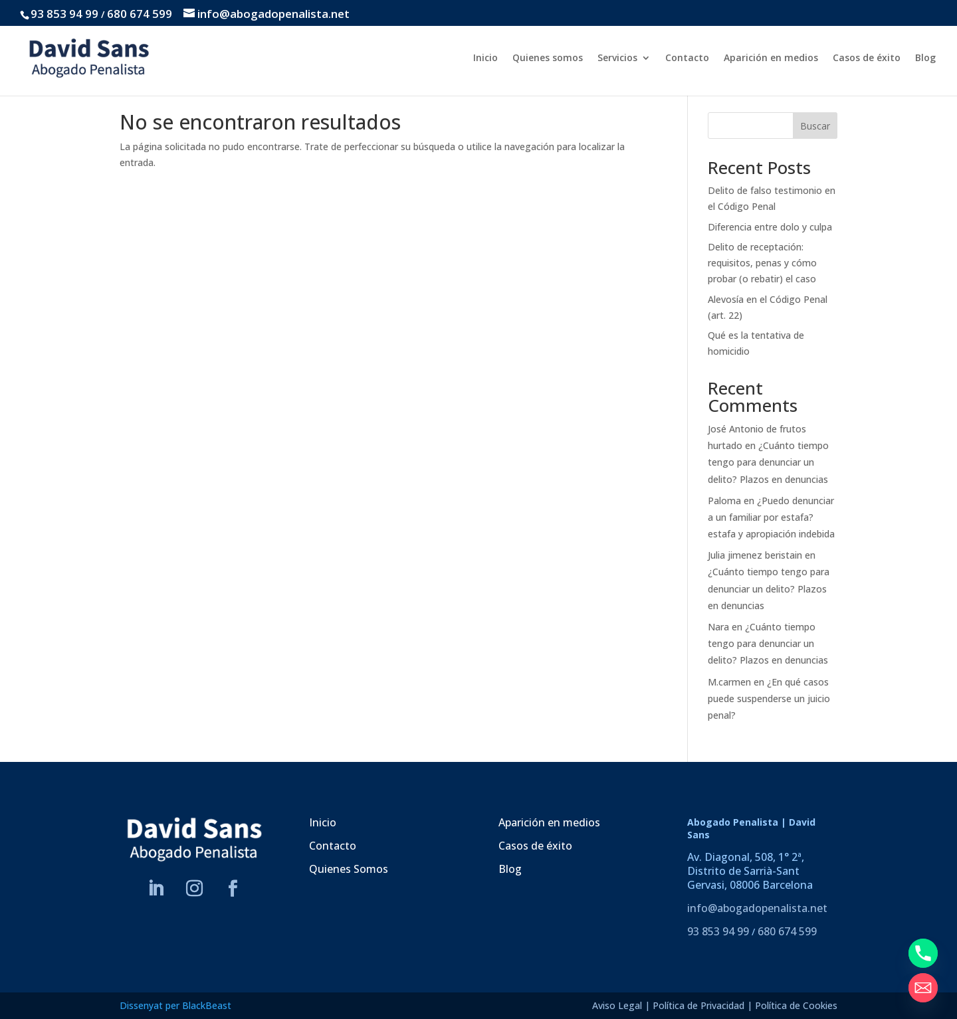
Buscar (815, 126)
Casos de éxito (867, 58)
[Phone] (923, 953)
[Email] (923, 987)
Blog (925, 58)
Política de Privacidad (698, 1005)
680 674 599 (139, 13)
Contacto (687, 58)
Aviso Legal (617, 1005)
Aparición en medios (771, 58)
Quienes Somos (348, 869)
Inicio (485, 58)
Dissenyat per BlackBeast (175, 1005)
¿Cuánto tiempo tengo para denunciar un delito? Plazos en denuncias (768, 462)
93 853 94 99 (64, 13)
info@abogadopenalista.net (757, 908)
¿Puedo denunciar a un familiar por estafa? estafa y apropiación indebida (771, 517)
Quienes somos (547, 58)
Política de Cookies (796, 1005)
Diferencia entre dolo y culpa (770, 227)
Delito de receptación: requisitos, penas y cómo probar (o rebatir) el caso (762, 262)
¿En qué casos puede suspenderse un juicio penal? (769, 698)
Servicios (617, 58)
